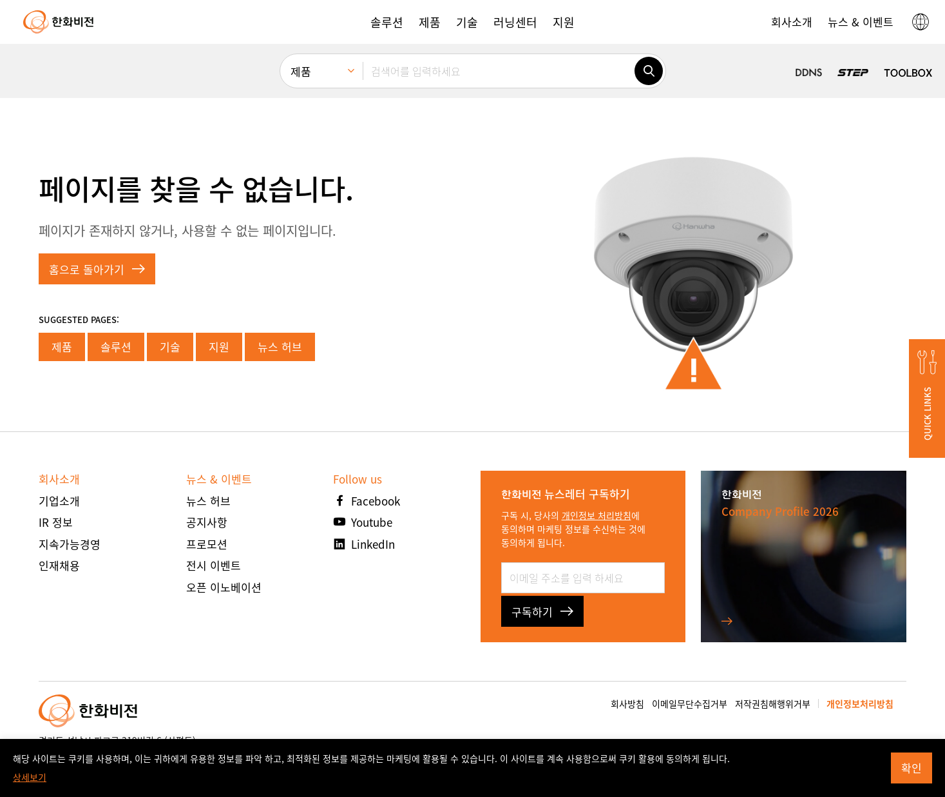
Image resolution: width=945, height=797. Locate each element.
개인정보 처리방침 (596, 515)
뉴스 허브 (280, 347)
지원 (219, 347)
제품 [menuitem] (301, 71)
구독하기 (542, 612)
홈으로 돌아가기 (97, 269)
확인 (911, 768)
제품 (62, 347)
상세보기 (29, 777)
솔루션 (115, 347)
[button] (386, 22)
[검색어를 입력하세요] (499, 71)
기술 (170, 347)
